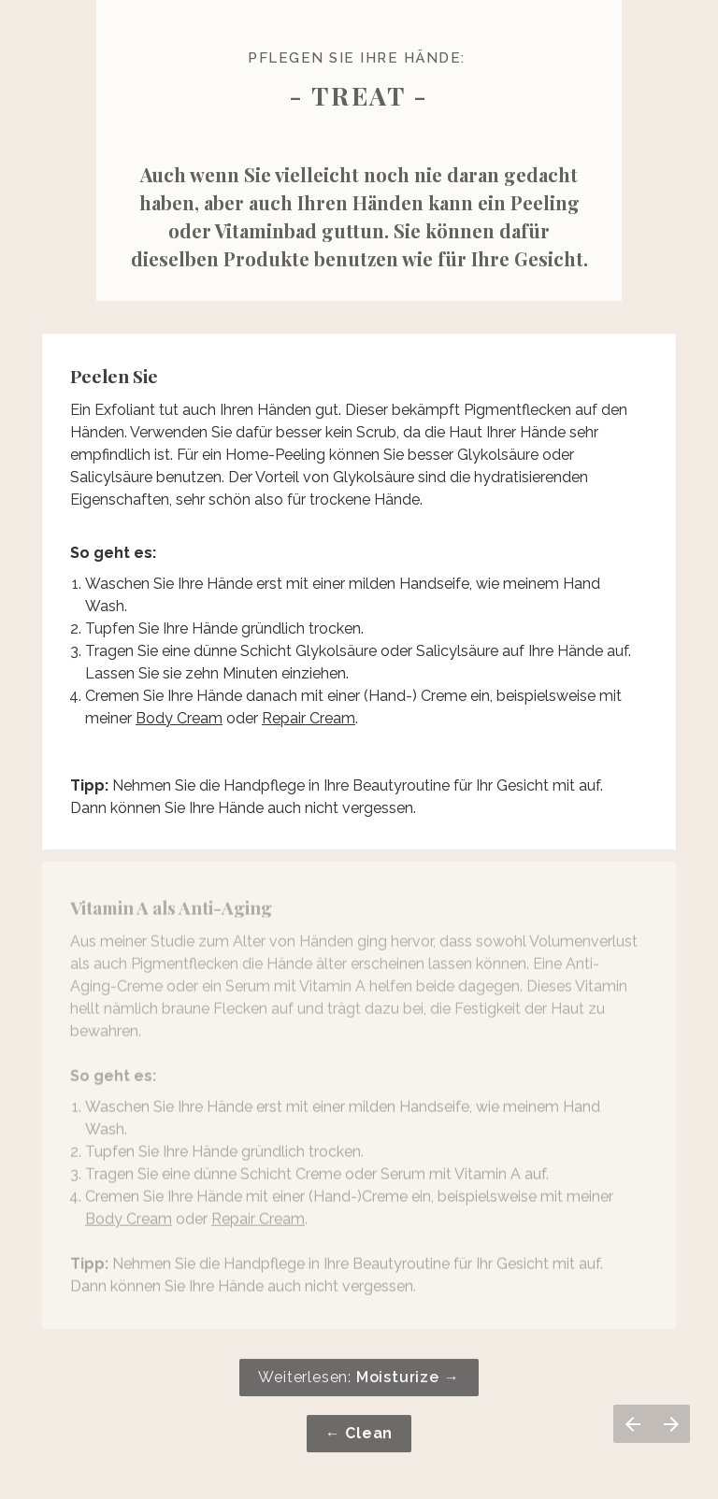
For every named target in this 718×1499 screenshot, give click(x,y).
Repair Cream (308, 717)
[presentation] (359, 424)
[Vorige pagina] (632, 1424)
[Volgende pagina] (671, 1424)
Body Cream (179, 717)
